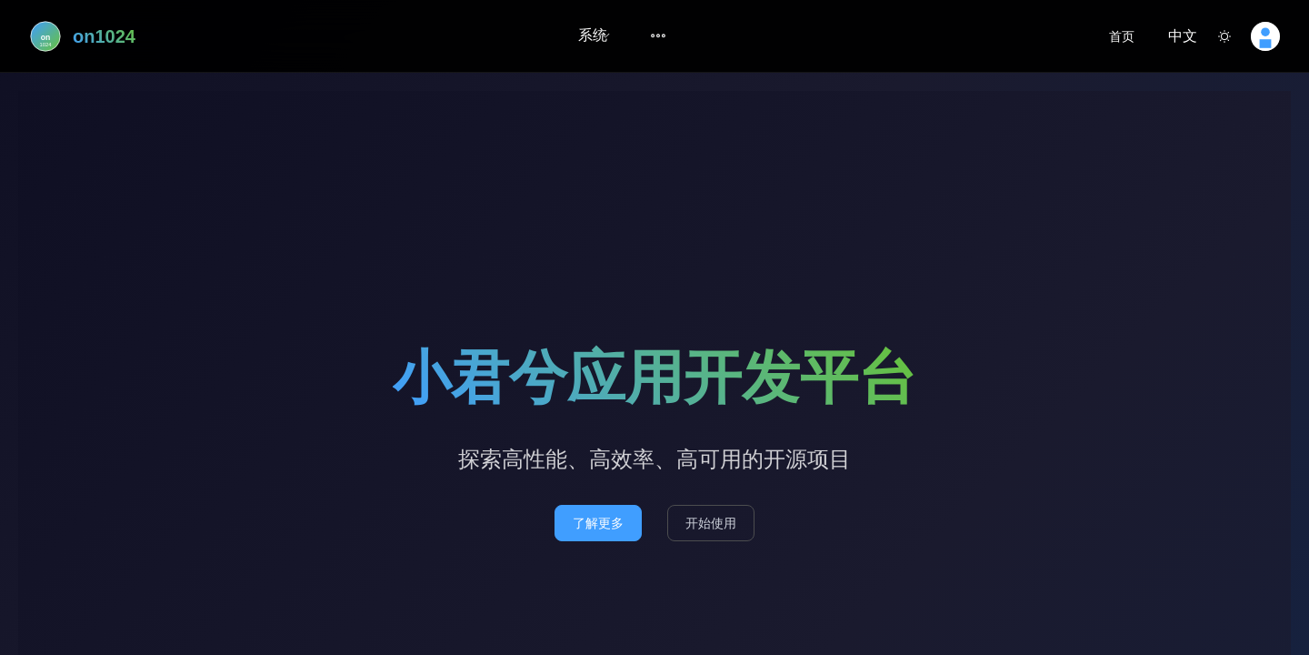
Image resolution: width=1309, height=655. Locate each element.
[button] (1175, 36)
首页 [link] (1121, 36)
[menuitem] (592, 36)
